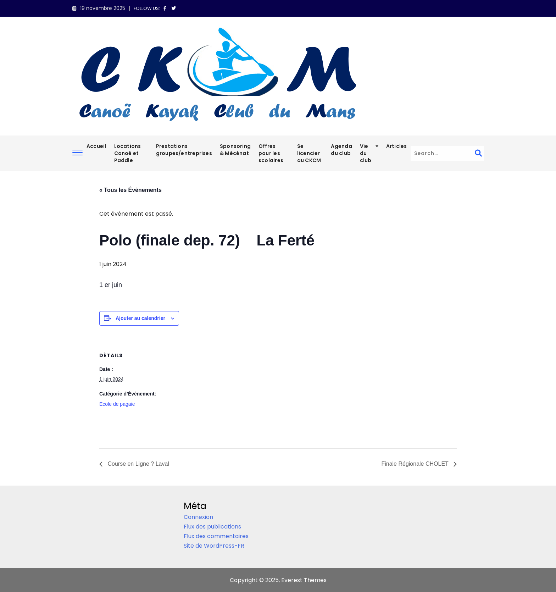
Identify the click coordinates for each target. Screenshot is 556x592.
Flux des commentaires (216, 536)
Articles (396, 146)
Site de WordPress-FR (214, 546)
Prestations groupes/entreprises (184, 150)
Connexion (198, 517)
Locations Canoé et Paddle (127, 153)
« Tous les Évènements (130, 190)
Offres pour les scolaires (270, 153)
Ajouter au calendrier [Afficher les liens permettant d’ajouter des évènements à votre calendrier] (140, 318)
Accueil (96, 146)
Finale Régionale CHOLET (415, 464)
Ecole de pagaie (117, 404)
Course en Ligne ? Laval (137, 464)
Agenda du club (341, 150)
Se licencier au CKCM (309, 153)
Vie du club (366, 153)
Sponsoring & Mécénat (235, 150)
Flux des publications (212, 526)
